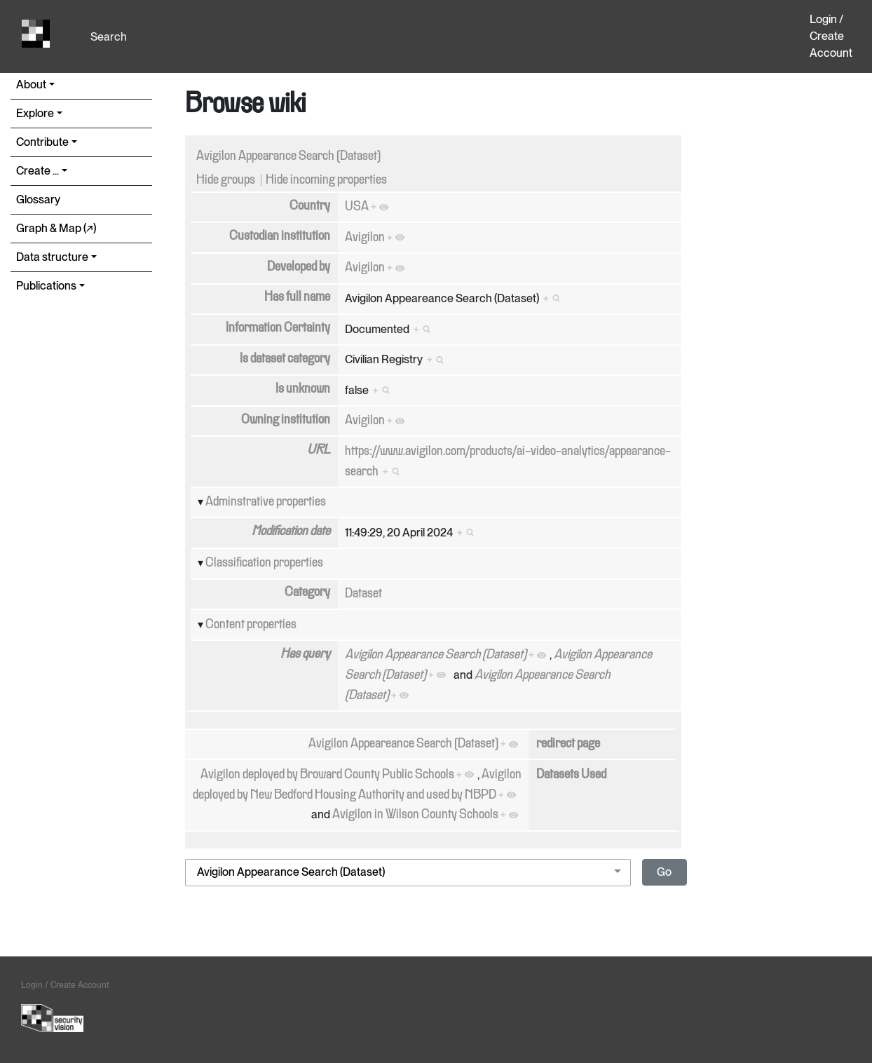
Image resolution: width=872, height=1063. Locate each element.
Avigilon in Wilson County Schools (415, 814)
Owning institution (285, 420)
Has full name (297, 297)
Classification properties (264, 563)
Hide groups (225, 180)
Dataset (363, 594)
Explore (35, 113)
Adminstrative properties (265, 502)
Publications (46, 285)
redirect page (568, 744)
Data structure (52, 257)
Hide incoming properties (326, 180)
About (31, 84)
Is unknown (302, 389)
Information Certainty (278, 328)
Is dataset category (285, 359)
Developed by (298, 267)
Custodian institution (279, 236)
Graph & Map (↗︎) (56, 228)
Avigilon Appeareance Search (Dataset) (403, 744)
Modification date (291, 531)
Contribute (42, 142)
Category (307, 592)
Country (309, 206)
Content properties (251, 624)
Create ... (37, 170)
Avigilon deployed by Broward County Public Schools (327, 775)
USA (357, 207)
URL (318, 450)
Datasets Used (571, 775)
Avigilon (365, 237)
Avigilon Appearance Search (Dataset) (288, 156)
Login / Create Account (831, 36)
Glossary (38, 199)
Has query (305, 654)
